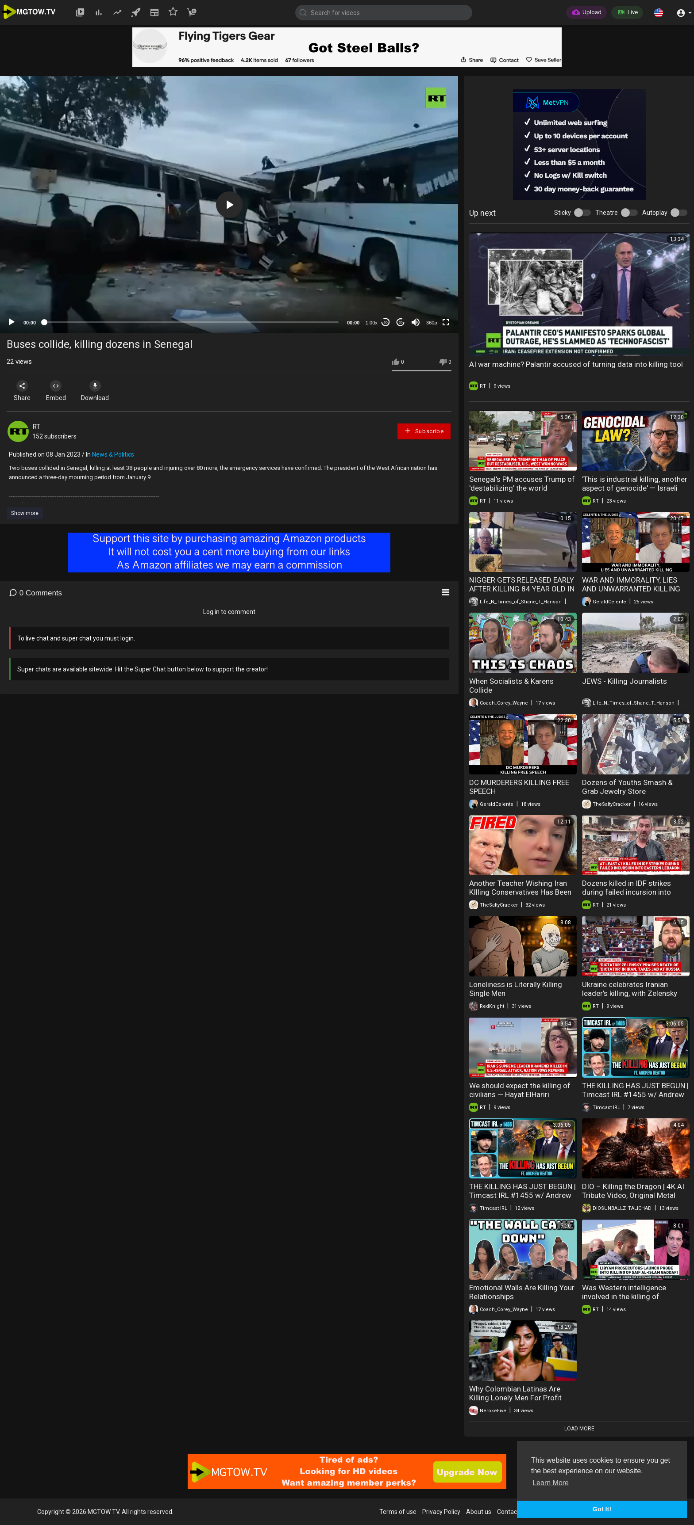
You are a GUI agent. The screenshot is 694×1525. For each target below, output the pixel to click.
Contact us (512, 1511)
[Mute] (415, 322)
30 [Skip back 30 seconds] (386, 322)
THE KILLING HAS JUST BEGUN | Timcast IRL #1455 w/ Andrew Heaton (635, 1094)
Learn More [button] (550, 1483)
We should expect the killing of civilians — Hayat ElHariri (520, 1090)
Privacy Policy (441, 1511)
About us (478, 1511)
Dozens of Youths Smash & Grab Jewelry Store (627, 787)
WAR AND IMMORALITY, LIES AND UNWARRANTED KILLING (631, 584)
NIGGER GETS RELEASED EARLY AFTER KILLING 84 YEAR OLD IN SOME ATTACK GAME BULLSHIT (522, 589)
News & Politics (113, 454)
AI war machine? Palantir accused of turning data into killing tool (576, 364)
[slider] (191, 322)
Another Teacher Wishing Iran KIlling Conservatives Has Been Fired (520, 892)
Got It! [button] (602, 1509)
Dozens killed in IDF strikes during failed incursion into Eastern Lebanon (626, 892)
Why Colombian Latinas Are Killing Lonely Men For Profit (515, 1393)
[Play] (11, 322)
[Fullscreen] (445, 322)
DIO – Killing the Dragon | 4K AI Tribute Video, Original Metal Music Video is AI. (633, 1195)
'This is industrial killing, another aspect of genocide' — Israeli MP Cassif (634, 488)
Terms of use (397, 1511)
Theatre (606, 212)
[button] (659, 12)
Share (23, 390)
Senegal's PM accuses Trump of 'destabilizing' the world (522, 483)
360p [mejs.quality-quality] (431, 322)
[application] (229, 204)
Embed (59, 390)
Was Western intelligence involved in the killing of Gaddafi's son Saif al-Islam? (628, 1296)
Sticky (562, 212)
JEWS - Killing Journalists (624, 681)
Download (100, 390)
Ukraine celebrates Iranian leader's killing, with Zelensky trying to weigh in (629, 993)
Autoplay (654, 212)
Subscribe (424, 431)
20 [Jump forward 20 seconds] (401, 322)
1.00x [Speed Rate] (372, 322)
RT (36, 427)
